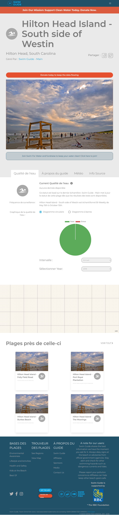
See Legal (91, 512)
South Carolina (42, 53)
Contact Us (59, 472)
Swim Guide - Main (31, 59)
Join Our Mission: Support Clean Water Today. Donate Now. (60, 10)
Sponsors (58, 463)
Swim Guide (59, 453)
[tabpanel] (59, 227)
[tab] (25, 173)
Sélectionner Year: (51, 268)
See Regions (37, 453)
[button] (110, 3)
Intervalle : (46, 260)
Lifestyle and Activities (20, 461)
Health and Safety (18, 466)
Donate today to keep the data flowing (59, 75)
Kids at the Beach (18, 471)
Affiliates (58, 458)
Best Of (13, 475)
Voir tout (107, 343)
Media (57, 468)
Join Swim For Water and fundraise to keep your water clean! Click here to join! (59, 156)
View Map (36, 458)
